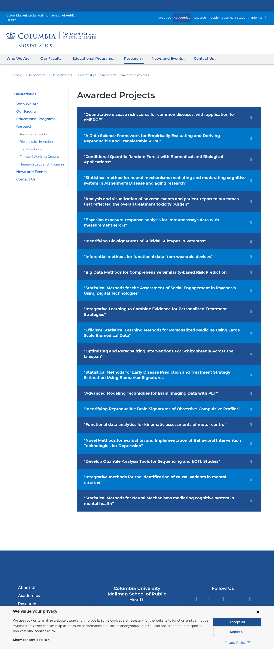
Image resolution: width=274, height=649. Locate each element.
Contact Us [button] (195, 54)
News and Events (30, 167)
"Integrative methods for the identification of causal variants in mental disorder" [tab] (157, 451)
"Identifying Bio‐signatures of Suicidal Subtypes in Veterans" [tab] (140, 226)
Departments (57, 70)
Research (205, 15)
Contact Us (25, 175)
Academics (189, 15)
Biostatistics (79, 70)
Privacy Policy (237, 643)
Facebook (209, 567)
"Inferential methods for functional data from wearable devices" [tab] (142, 241)
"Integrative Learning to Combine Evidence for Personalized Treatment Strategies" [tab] (159, 294)
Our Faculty (25, 107)
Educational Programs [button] (88, 54)
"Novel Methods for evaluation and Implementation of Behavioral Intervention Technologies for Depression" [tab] (155, 417)
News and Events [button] (160, 54)
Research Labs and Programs (40, 160)
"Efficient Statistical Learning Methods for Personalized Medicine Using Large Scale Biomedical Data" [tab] (161, 312)
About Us (173, 15)
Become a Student (238, 15)
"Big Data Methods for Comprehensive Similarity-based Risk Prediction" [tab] (150, 257)
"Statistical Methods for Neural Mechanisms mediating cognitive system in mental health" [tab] (159, 469)
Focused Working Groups (37, 152)
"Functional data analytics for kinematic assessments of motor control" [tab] (149, 399)
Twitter (195, 567)
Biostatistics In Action (34, 137)
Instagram (222, 567)
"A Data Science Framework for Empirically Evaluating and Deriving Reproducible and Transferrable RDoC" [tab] (162, 128)
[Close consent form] (257, 611)
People (218, 15)
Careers (25, 596)
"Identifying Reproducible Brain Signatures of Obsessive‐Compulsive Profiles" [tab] (156, 383)
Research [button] (126, 54)
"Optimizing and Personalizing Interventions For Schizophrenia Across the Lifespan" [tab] (162, 330)
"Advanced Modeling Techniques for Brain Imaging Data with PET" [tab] (145, 367)
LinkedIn (236, 567)
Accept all (237, 622)
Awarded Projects (32, 129)
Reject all (237, 632)
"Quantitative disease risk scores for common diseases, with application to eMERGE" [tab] (162, 110)
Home (17, 70)
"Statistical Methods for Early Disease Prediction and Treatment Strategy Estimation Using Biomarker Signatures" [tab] (161, 349)
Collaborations (29, 145)
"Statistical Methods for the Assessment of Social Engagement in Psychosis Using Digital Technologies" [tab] (159, 275)
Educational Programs (34, 114)
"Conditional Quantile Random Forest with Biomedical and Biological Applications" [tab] (160, 147)
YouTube (250, 567)
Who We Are (26, 99)
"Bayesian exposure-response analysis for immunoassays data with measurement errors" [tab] (159, 207)
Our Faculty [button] (49, 54)
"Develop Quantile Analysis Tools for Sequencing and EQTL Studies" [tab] (147, 435)
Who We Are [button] (18, 54)
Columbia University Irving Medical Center (137, 5)
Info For (257, 15)
